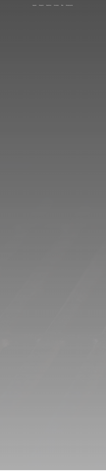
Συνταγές (56, 5)
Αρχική (34, 5)
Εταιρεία (41, 5)
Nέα (62, 5)
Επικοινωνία (69, 5)
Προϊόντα (48, 5)
